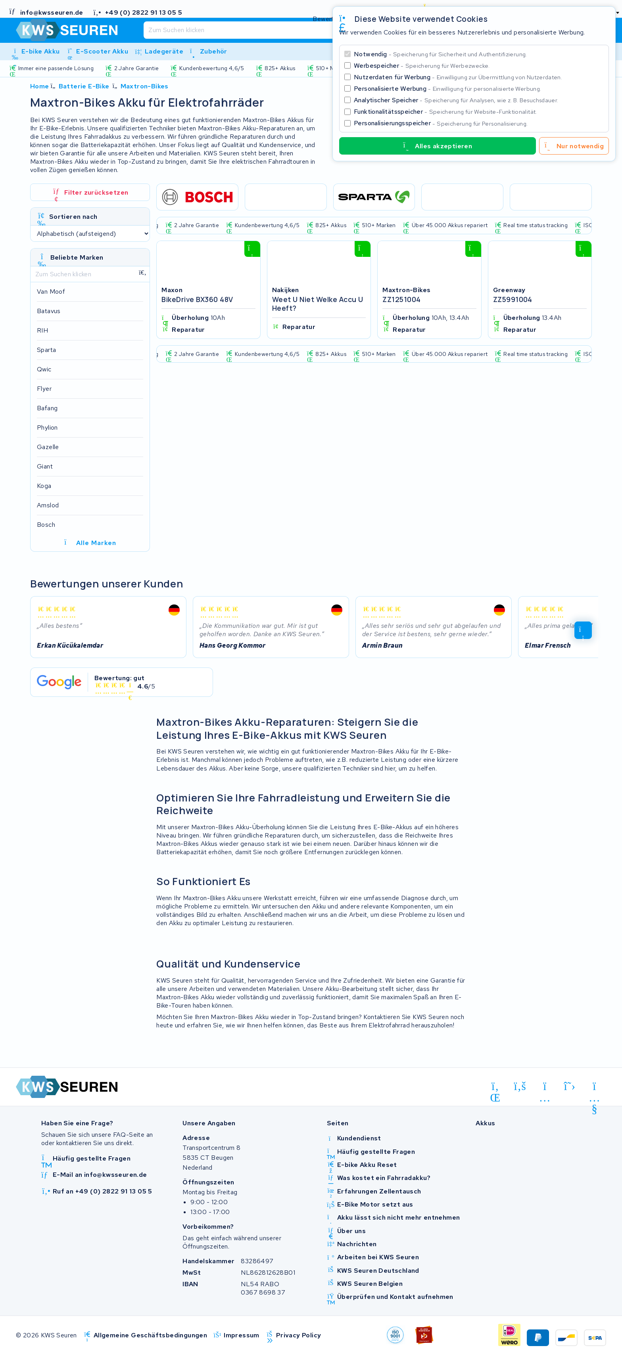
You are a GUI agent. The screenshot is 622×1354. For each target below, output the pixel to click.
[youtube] (594, 1087)
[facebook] (520, 1086)
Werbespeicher (422, 65)
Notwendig (440, 54)
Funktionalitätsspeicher (445, 111)
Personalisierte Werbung (447, 88)
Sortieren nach (73, 216)
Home (39, 86)
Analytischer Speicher (456, 100)
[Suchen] (293, 30)
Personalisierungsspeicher (441, 123)
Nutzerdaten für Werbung (458, 77)
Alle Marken (90, 543)
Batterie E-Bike (84, 86)
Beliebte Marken (77, 257)
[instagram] (545, 1087)
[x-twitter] (570, 1086)
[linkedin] (495, 1087)
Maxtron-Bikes (145, 86)
